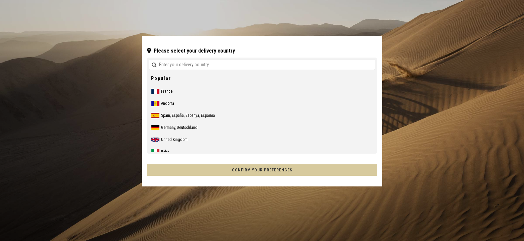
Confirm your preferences (262, 170)
